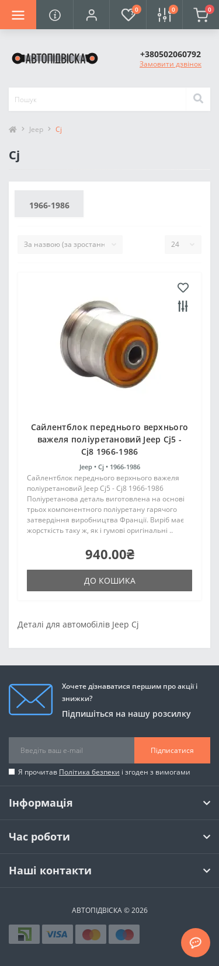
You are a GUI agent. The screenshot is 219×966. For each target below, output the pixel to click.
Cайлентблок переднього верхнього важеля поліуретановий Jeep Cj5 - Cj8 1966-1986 (110, 439)
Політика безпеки (89, 772)
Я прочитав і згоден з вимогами (104, 772)
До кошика (109, 580)
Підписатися (172, 750)
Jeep (36, 129)
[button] (91, 14)
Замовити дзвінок (170, 64)
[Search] (198, 99)
